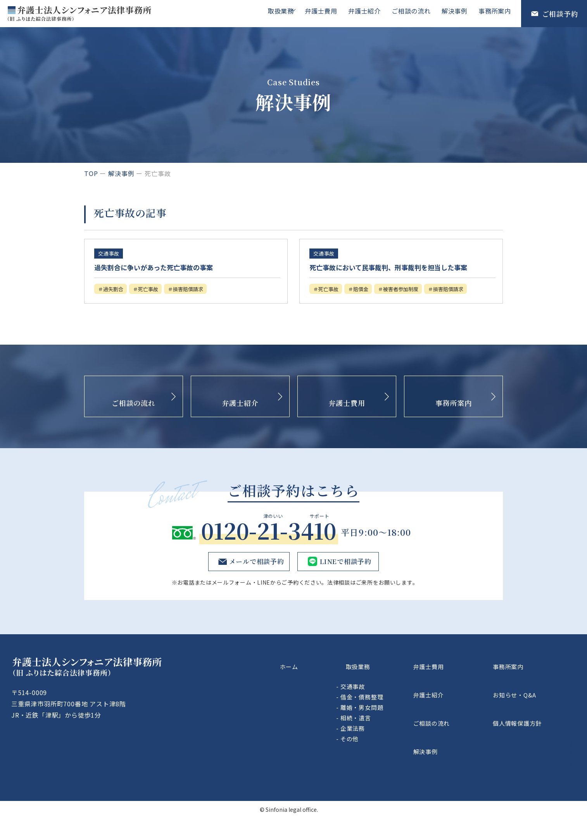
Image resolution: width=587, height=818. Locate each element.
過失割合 (116, 289)
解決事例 (457, 13)
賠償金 (369, 301)
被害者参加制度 (416, 301)
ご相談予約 (560, 14)
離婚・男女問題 (403, 724)
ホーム (321, 687)
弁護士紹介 (370, 13)
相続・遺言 (397, 734)
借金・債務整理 (403, 713)
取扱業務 (285, 13)
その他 (391, 755)
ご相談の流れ (415, 13)
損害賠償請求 (204, 289)
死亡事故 (157, 289)
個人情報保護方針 (535, 723)
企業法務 (394, 744)
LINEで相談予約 (344, 588)
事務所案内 (495, 13)
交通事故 (394, 703)
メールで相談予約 (254, 588)
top (91, 173)
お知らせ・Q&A (532, 706)
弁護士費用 (328, 13)
